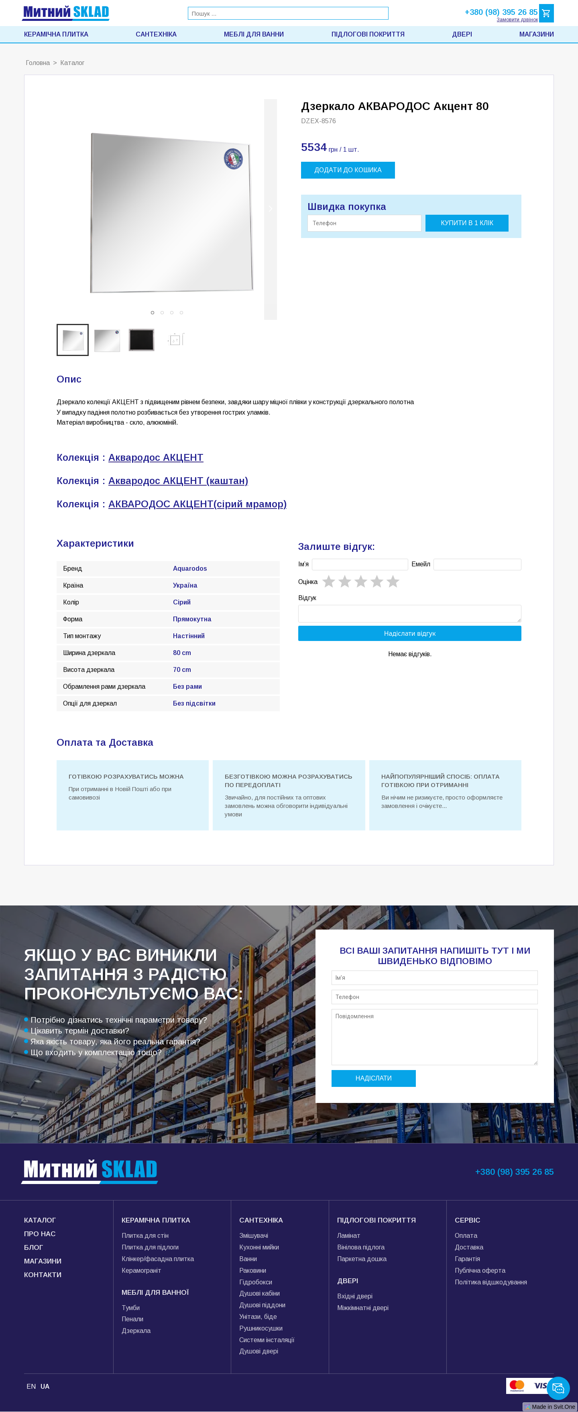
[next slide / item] (270, 209)
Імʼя (303, 564)
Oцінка (307, 581)
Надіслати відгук (410, 635)
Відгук (307, 597)
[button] (152, 312)
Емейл (420, 564)
